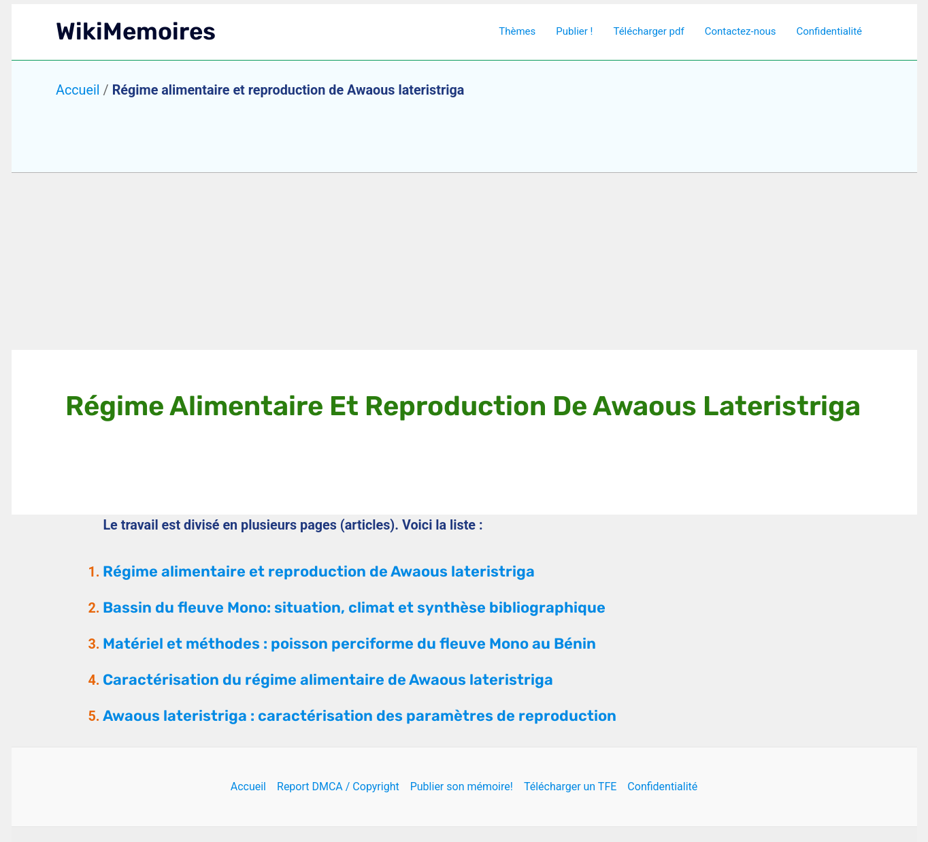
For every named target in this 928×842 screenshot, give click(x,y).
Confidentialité (829, 31)
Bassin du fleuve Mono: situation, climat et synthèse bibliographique (354, 607)
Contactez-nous (740, 31)
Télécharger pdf (648, 31)
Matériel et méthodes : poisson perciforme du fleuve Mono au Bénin (349, 643)
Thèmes (517, 31)
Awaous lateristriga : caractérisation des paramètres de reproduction (359, 716)
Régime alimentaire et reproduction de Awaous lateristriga (319, 571)
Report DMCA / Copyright (338, 786)
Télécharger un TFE (570, 786)
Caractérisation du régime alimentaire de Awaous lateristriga (328, 679)
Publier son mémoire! (461, 786)
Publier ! (574, 31)
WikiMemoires (136, 31)
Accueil (78, 90)
